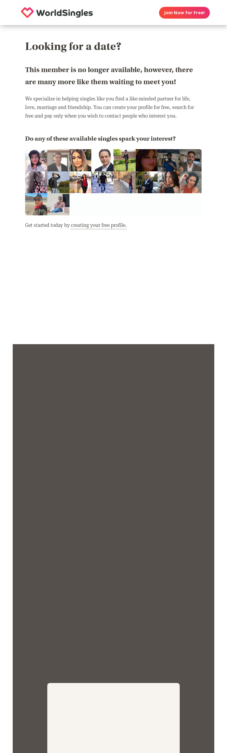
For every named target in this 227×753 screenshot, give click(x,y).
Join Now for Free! (184, 12)
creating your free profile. (99, 224)
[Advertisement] (113, 290)
